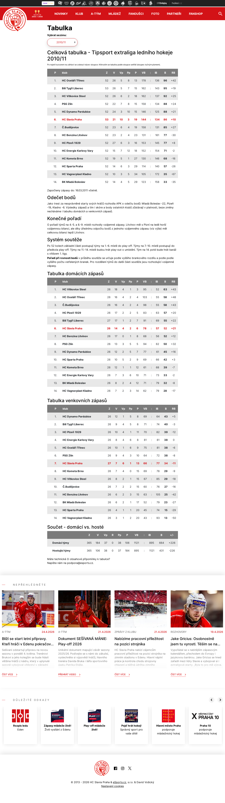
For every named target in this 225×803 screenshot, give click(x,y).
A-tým (96, 13)
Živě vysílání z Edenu (57, 720)
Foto (155, 13)
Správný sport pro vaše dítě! (131, 721)
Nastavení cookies (112, 785)
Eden (20, 720)
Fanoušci (136, 13)
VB (144, 72)
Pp (128, 72)
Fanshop (196, 13)
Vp (121, 72)
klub (64, 72)
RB (173, 72)
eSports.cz (119, 781)
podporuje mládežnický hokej (168, 721)
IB (156, 72)
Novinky (61, 13)
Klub (79, 13)
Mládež (115, 13)
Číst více (9, 673)
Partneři (174, 13)
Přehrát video (69, 673)
